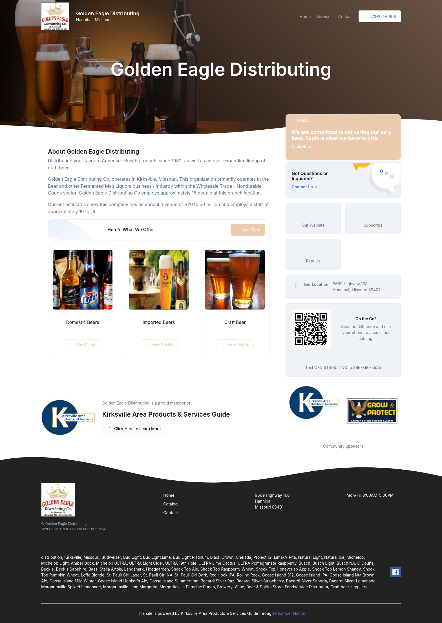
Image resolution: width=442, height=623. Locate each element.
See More (247, 229)
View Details (82, 344)
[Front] (56, 16)
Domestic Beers (82, 322)
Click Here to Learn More (134, 428)
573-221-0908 (379, 16)
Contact (345, 16)
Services (324, 16)
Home (305, 16)
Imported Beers (159, 322)
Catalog (170, 504)
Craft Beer (235, 322)
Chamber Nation (290, 613)
